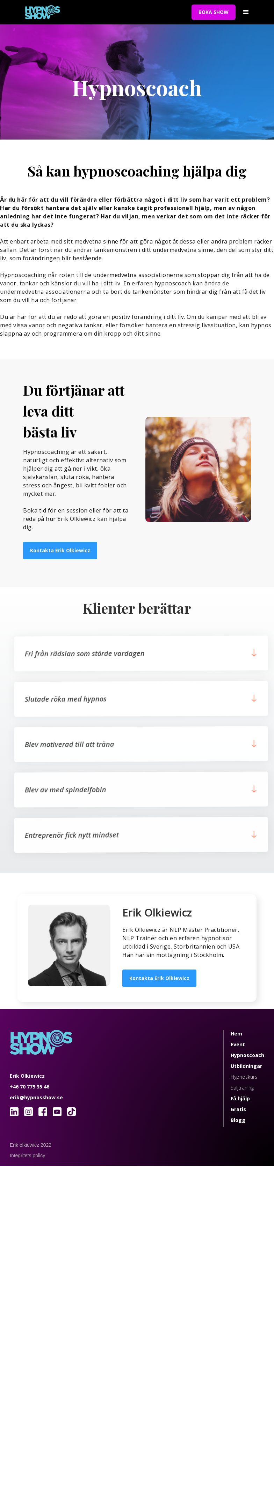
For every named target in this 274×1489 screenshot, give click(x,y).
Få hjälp (240, 1098)
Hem (236, 1033)
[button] (246, 12)
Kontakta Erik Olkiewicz (60, 550)
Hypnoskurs (244, 1076)
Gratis (238, 1109)
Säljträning (242, 1087)
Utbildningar (246, 1066)
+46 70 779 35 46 (29, 1086)
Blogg (238, 1120)
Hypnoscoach (247, 1055)
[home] (101, 12)
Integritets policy (27, 1155)
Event (238, 1044)
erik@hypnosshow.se (36, 1097)
